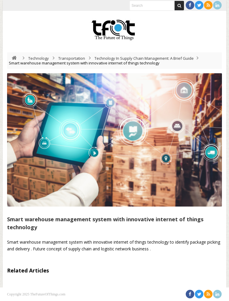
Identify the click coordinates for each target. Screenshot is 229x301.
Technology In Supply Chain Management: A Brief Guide (144, 58)
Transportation (71, 58)
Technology (38, 58)
